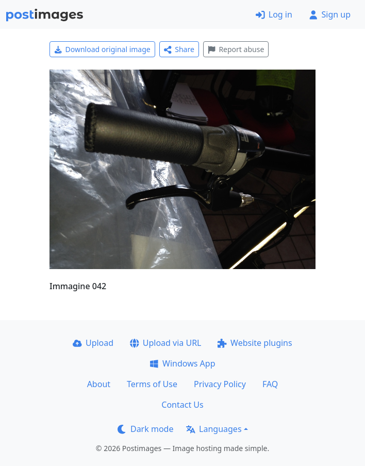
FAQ (270, 384)
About (98, 384)
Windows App (182, 363)
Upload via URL (165, 342)
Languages (213, 429)
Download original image (102, 49)
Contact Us (182, 404)
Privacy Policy (220, 384)
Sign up (330, 14)
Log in (274, 14)
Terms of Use (152, 384)
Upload (93, 342)
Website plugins (255, 342)
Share (179, 49)
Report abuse (236, 49)
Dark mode (145, 429)
